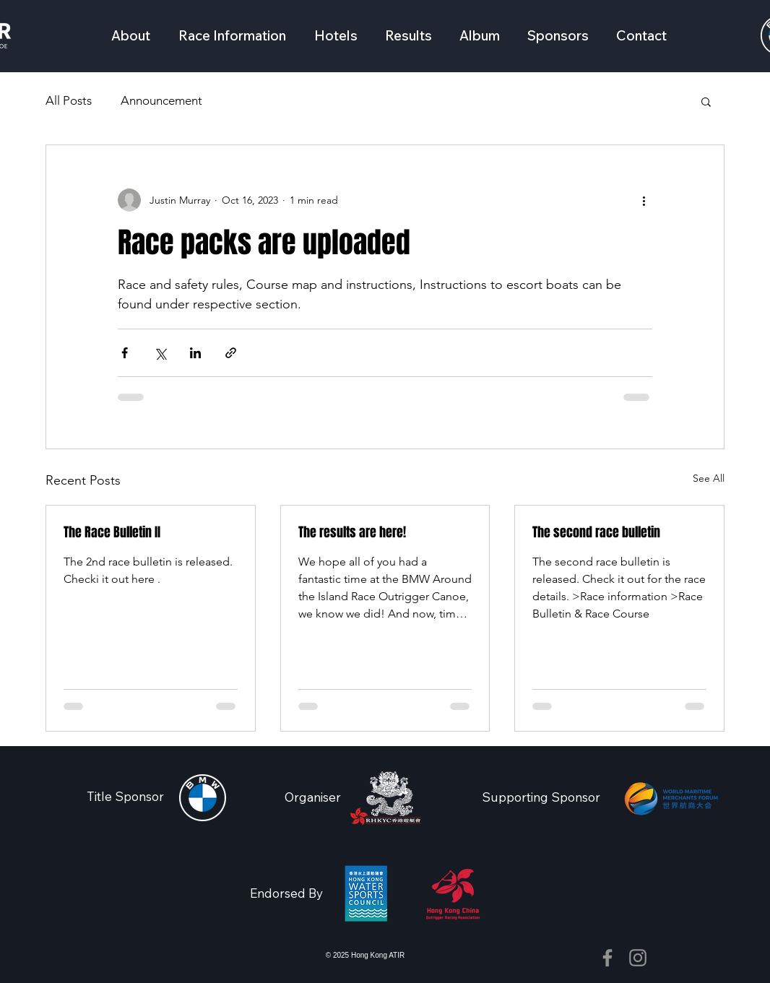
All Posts (69, 100)
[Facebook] (607, 957)
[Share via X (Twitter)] (160, 353)
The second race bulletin (596, 532)
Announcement (161, 100)
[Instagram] (637, 957)
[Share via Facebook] (124, 353)
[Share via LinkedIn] (195, 353)
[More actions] (643, 200)
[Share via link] (231, 353)
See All (708, 478)
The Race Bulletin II (112, 532)
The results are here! (352, 532)
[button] (232, 35)
